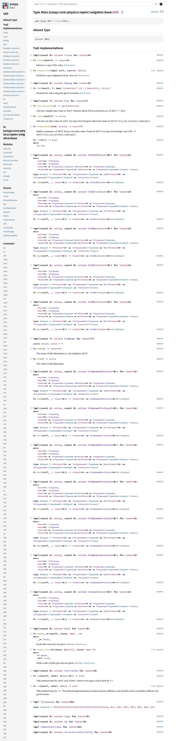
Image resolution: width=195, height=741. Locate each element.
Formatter (69, 88)
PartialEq (71, 670)
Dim (66, 100)
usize (57, 55)
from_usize (44, 126)
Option (66, 106)
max (39, 255)
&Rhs (63, 686)
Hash (67, 628)
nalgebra (96, 12)
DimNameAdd (95, 371)
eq (38, 675)
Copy (67, 716)
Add (76, 166)
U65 (116, 12)
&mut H (90, 649)
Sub (76, 567)
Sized (46, 658)
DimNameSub (95, 555)
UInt (56, 707)
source (154, 11)
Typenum (68, 166)
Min (76, 277)
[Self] (70, 649)
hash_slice (44, 649)
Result (91, 88)
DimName (69, 338)
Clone (68, 55)
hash (40, 633)
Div (76, 203)
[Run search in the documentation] (93, 4)
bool (55, 140)
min (39, 292)
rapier (84, 12)
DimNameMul (95, 518)
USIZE (44, 343)
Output (124, 169)
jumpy (14, 4)
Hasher (46, 639)
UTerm (104, 707)
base (108, 12)
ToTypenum (53, 161)
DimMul (92, 301)
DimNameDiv (95, 408)
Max (76, 240)
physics (72, 12)
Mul (76, 313)
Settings (161, 4)
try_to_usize (45, 106)
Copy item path (122, 12)
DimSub (92, 591)
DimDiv (92, 191)
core (62, 12)
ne (38, 686)
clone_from (44, 70)
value (40, 116)
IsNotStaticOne (51, 726)
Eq (65, 721)
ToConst (133, 169)
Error (105, 88)
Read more (69, 65)
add (39, 182)
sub (39, 582)
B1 (111, 707)
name (40, 348)
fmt (39, 88)
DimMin (92, 265)
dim (39, 358)
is (38, 140)
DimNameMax (95, 444)
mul (39, 329)
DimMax (92, 228)
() (98, 88)
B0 (118, 707)
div (39, 219)
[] (161, 11)
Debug (68, 83)
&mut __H (75, 633)
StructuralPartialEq (78, 732)
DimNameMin (95, 481)
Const (58, 21)
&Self (81, 70)
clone (40, 60)
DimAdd (92, 155)
